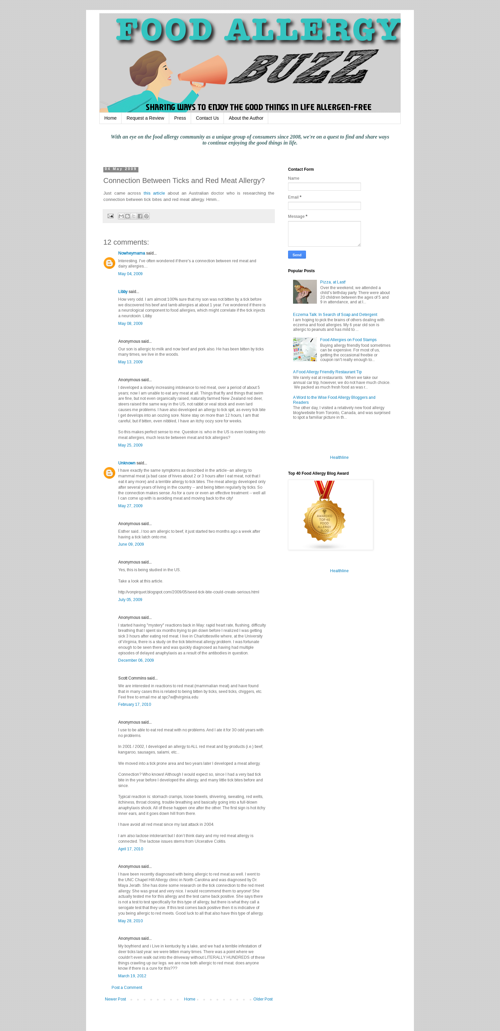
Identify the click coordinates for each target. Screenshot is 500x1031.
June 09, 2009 (131, 544)
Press (180, 118)
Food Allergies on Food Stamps (348, 339)
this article (154, 193)
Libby (122, 291)
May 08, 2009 (130, 323)
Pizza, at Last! (333, 282)
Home (110, 118)
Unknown (126, 463)
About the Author (246, 118)
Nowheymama (131, 253)
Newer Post (115, 999)
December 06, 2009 (136, 660)
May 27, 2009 (130, 506)
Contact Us (207, 118)
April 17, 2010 (130, 849)
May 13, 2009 (130, 362)
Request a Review (145, 118)
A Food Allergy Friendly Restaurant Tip (327, 372)
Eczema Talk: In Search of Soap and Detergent (335, 314)
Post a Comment (127, 987)
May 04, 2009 (130, 274)
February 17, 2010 (134, 704)
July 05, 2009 (130, 599)
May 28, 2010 (130, 921)
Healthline (339, 457)
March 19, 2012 (132, 976)
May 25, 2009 (130, 445)
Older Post (263, 999)
